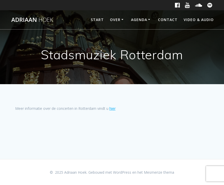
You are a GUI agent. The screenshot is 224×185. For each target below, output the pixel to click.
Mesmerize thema (159, 172)
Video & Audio (199, 19)
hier (112, 108)
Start (97, 19)
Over (115, 19)
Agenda (139, 19)
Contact (168, 19)
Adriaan (32, 20)
